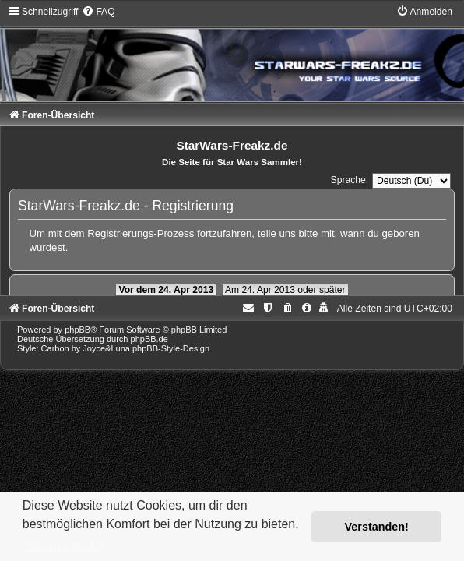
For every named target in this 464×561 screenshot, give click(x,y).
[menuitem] (98, 11)
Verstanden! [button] (377, 526)
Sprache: (349, 180)
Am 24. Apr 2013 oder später (285, 289)
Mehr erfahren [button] (64, 545)
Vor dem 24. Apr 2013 (165, 289)
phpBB (77, 329)
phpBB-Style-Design (170, 348)
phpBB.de (149, 339)
